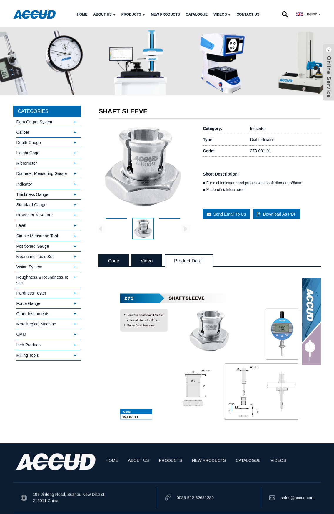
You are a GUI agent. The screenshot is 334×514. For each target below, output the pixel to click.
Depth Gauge (28, 140)
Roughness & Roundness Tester (42, 278)
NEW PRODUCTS (165, 13)
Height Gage (27, 151)
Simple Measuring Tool (37, 234)
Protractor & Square (34, 213)
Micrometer (26, 161)
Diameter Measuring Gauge (41, 172)
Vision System (29, 265)
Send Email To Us (229, 212)
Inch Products (28, 343)
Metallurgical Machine (36, 322)
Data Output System (34, 120)
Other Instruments (32, 312)
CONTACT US (247, 13)
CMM (21, 332)
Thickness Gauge (32, 192)
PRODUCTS (133, 13)
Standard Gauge (31, 203)
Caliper (22, 130)
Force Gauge (28, 301)
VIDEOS (222, 13)
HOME (82, 13)
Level (21, 224)
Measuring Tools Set (35, 254)
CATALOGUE (197, 13)
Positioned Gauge (32, 244)
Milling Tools (27, 353)
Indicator (24, 182)
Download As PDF (281, 212)
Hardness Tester (31, 291)
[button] (185, 227)
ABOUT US (104, 13)
